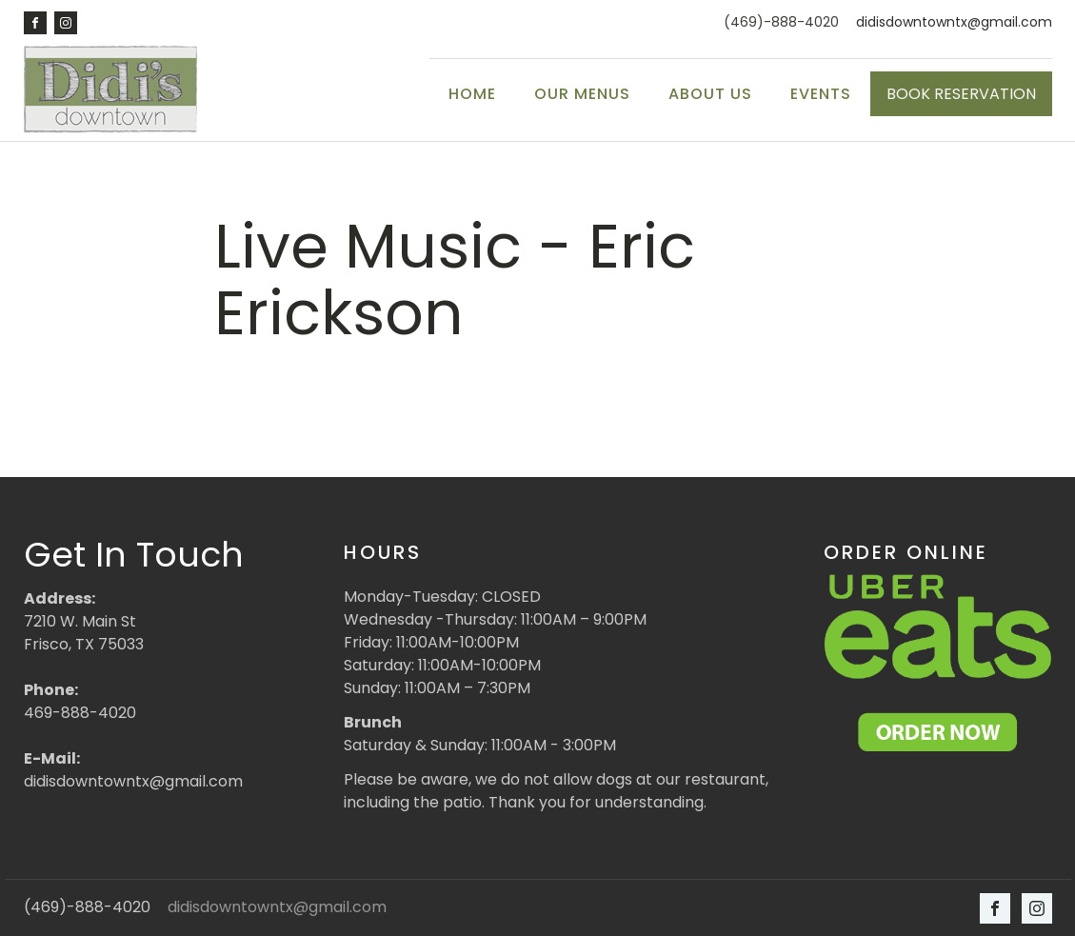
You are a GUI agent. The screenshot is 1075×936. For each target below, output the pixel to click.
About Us (710, 94)
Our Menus (582, 94)
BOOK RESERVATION (961, 94)
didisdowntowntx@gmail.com (954, 22)
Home (472, 94)
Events (820, 94)
